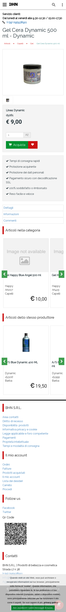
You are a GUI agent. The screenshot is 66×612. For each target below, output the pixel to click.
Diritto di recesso (12, 421)
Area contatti (10, 417)
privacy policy (51, 602)
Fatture (6, 468)
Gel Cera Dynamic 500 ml (48, 43)
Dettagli (8, 207)
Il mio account (11, 476)
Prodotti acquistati (13, 472)
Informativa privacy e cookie (19, 429)
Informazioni (11, 214)
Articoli (7, 43)
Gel (31, 43)
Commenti (9, 220)
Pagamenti (9, 437)
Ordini (6, 464)
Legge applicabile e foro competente (25, 433)
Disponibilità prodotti (15, 425)
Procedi (7, 489)
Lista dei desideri (12, 481)
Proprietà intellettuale (15, 441)
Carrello (7, 485)
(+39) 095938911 (17, 22)
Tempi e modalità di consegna (20, 446)
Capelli (20, 43)
